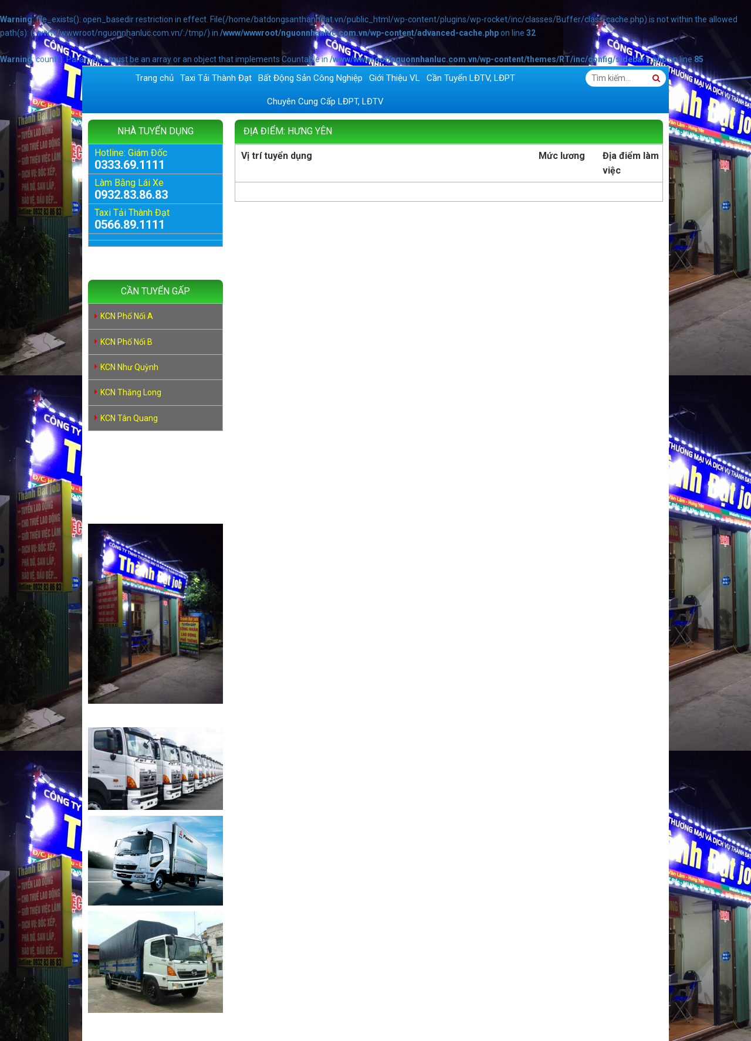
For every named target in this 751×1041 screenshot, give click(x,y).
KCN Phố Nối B (126, 342)
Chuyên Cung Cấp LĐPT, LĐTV (325, 101)
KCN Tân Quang (129, 418)
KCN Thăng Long (130, 392)
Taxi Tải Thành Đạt (216, 78)
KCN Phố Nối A (126, 316)
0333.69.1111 (129, 165)
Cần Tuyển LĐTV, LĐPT (471, 78)
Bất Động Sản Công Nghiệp (310, 78)
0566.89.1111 (129, 225)
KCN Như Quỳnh (129, 367)
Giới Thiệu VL (394, 78)
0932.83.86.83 (131, 195)
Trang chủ (155, 78)
